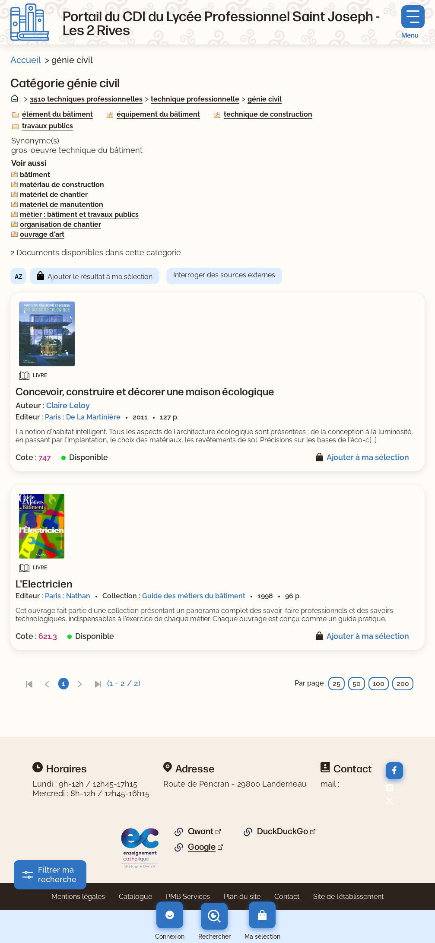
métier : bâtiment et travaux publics (79, 214)
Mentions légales (78, 896)
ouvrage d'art (42, 234)
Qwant (200, 831)
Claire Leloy (68, 405)
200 (403, 683)
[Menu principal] (413, 22)
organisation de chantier (60, 224)
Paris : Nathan (67, 596)
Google (202, 846)
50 (356, 683)
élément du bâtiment (57, 114)
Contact (286, 896)
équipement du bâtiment (158, 114)
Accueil (25, 60)
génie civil (265, 99)
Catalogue (135, 896)
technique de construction (268, 114)
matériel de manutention (61, 204)
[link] (29, 683)
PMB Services (188, 896)
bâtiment (35, 175)
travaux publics (47, 126)
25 (336, 683)
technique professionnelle (195, 99)
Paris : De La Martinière (83, 417)
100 (378, 683)
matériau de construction (62, 185)
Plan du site (242, 896)
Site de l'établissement (348, 896)
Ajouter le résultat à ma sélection (100, 277)
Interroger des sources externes (224, 275)
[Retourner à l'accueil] (29, 22)
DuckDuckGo (282, 831)
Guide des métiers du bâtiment (193, 596)
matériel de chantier (54, 195)
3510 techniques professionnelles (86, 99)
